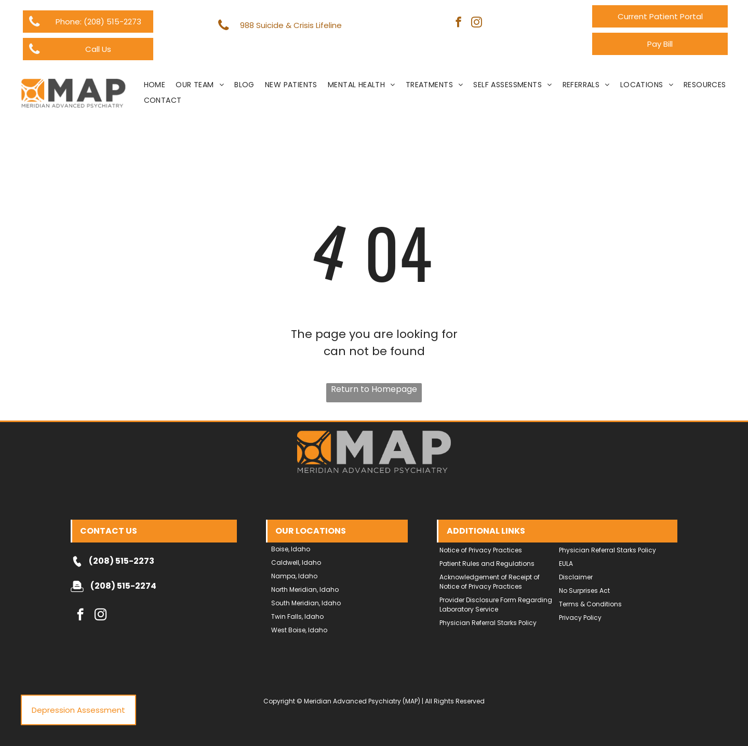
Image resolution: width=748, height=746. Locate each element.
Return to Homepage (374, 389)
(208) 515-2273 (121, 561)
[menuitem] (155, 85)
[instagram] (477, 23)
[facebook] (458, 23)
